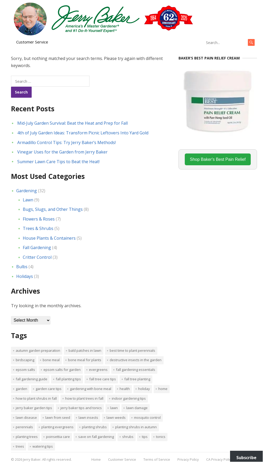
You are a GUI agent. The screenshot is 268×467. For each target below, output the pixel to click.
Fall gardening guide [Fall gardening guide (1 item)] (31, 379)
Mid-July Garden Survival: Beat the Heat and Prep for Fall (72, 123)
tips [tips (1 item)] (145, 436)
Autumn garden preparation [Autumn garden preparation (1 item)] (38, 350)
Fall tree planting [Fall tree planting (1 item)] (137, 379)
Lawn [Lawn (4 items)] (114, 407)
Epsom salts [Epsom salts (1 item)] (25, 369)
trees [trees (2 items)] (20, 446)
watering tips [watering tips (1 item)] (42, 446)
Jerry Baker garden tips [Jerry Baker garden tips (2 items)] (34, 407)
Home (96, 459)
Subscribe (246, 457)
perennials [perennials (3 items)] (24, 427)
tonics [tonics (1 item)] (160, 436)
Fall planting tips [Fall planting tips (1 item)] (68, 379)
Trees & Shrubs (38, 228)
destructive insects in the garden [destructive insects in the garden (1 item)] (135, 360)
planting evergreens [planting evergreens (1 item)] (57, 427)
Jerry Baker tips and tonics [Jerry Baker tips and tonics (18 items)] (81, 407)
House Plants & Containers (49, 238)
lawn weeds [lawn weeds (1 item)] (116, 417)
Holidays (24, 276)
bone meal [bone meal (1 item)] (51, 360)
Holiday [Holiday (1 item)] (144, 388)
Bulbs (21, 267)
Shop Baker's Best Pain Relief (218, 159)
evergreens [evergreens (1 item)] (98, 369)
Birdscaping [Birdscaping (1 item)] (25, 360)
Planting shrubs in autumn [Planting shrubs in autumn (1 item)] (136, 427)
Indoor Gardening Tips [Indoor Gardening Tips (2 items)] (129, 398)
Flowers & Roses (39, 219)
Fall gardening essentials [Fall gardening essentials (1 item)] (135, 369)
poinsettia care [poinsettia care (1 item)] (58, 436)
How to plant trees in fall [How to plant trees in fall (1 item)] (84, 398)
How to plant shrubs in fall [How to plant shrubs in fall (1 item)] (36, 398)
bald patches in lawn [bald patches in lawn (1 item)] (85, 350)
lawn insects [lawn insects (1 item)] (88, 417)
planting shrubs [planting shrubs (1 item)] (94, 427)
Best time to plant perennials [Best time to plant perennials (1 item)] (132, 350)
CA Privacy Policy (219, 459)
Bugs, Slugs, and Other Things (53, 209)
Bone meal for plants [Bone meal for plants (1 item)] (84, 360)
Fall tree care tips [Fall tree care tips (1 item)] (102, 379)
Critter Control (37, 257)
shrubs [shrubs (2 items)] (127, 436)
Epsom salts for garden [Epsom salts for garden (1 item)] (62, 369)
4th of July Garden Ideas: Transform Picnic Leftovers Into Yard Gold (82, 133)
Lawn (28, 200)
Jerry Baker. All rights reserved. (47, 459)
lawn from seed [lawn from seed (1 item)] (57, 417)
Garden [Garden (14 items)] (21, 388)
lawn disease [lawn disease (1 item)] (26, 417)
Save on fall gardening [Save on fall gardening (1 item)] (96, 436)
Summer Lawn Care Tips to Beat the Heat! (58, 161)
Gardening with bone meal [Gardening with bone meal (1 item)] (90, 388)
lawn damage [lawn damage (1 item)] (137, 407)
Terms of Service (156, 459)
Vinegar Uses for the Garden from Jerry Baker (62, 152)
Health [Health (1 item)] (125, 388)
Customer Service (32, 42)
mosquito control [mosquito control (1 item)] (147, 417)
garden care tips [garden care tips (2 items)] (49, 388)
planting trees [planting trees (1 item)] (27, 436)
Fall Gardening (37, 247)
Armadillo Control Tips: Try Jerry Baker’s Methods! (66, 142)
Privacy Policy (188, 459)
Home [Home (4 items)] (163, 388)
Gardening (26, 191)
